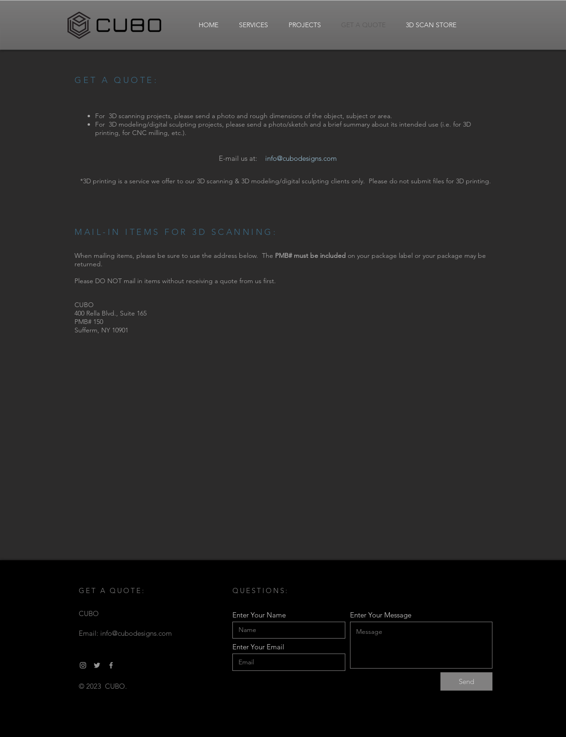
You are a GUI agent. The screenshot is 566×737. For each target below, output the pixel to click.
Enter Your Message (380, 614)
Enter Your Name (259, 614)
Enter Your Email (258, 646)
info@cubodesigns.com (136, 633)
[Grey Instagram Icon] (83, 665)
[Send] (466, 681)
